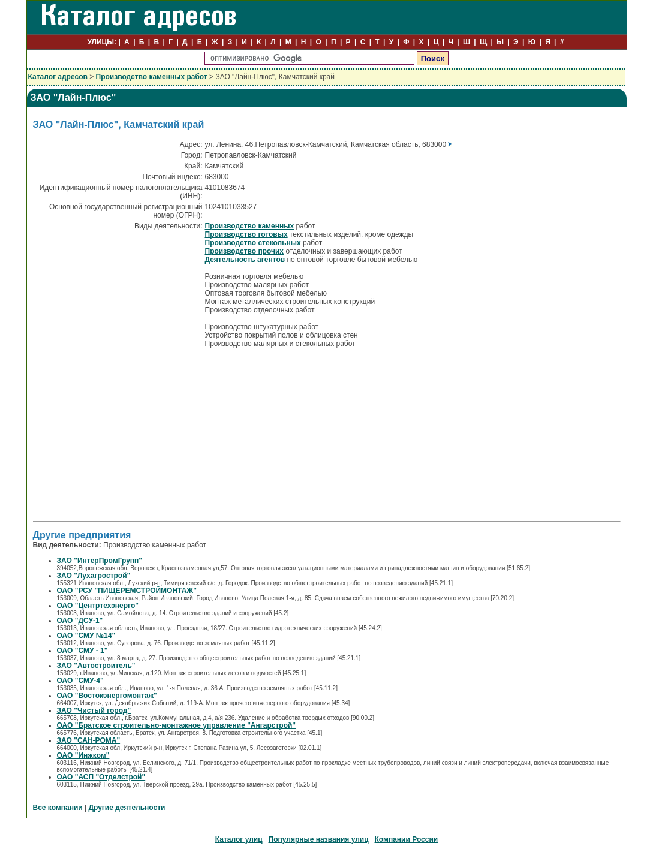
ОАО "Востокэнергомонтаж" (107, 695)
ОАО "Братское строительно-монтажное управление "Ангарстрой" (176, 725)
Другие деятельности (126, 807)
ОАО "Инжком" (83, 755)
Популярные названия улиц (319, 839)
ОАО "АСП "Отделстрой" (101, 777)
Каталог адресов (58, 77)
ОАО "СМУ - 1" (82, 650)
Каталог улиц (239, 839)
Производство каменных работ (151, 77)
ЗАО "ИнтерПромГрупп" (100, 560)
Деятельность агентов (245, 259)
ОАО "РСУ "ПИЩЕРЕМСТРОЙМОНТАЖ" (127, 590)
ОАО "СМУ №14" (86, 635)
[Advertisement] (133, 433)
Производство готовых (246, 234)
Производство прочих (244, 251)
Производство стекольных (253, 243)
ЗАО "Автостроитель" (96, 665)
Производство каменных (249, 226)
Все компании (58, 807)
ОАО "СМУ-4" (80, 680)
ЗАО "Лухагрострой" (94, 575)
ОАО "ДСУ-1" (80, 620)
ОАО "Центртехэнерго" (98, 605)
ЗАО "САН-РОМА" (89, 740)
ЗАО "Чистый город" (94, 710)
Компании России (406, 839)
